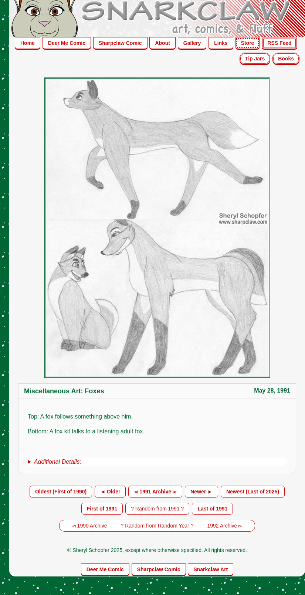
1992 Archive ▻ (225, 526)
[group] (157, 461)
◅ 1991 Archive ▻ (155, 492)
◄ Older (110, 492)
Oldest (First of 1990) (61, 492)
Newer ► (201, 492)
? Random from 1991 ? (157, 509)
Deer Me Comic (66, 43)
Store (247, 43)
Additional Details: (57, 462)
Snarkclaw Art (210, 569)
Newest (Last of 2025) (252, 492)
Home (27, 43)
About (162, 43)
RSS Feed (279, 43)
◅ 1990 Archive (89, 526)
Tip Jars (255, 59)
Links (221, 43)
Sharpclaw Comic (120, 43)
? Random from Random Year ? (157, 526)
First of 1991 (102, 509)
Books (286, 59)
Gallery (192, 43)
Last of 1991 (212, 509)
